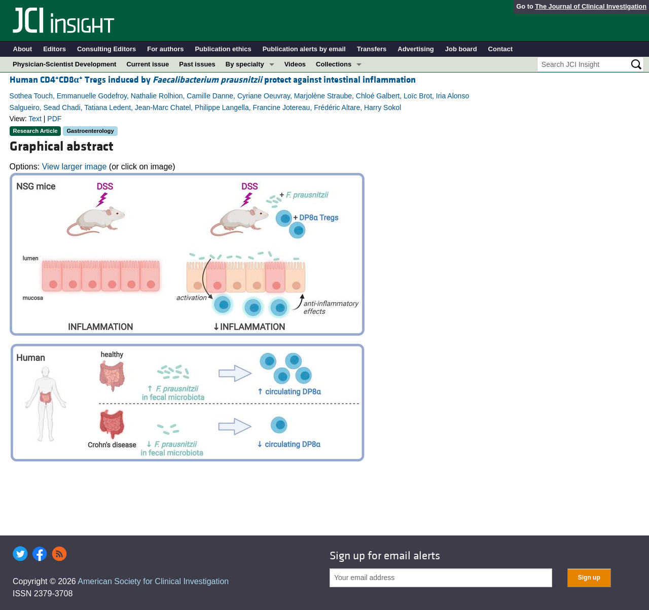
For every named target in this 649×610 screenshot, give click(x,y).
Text (35, 119)
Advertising (416, 49)
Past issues (197, 64)
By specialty (245, 64)
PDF (54, 119)
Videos (295, 64)
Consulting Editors (106, 49)
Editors (54, 49)
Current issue (147, 64)
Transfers (372, 49)
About (22, 49)
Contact (500, 49)
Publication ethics (223, 49)
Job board (461, 49)
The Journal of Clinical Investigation (590, 6)
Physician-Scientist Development (64, 64)
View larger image (74, 166)
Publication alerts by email (304, 49)
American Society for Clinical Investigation (153, 581)
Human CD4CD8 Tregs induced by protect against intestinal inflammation (213, 80)
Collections (333, 64)
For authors (165, 49)
